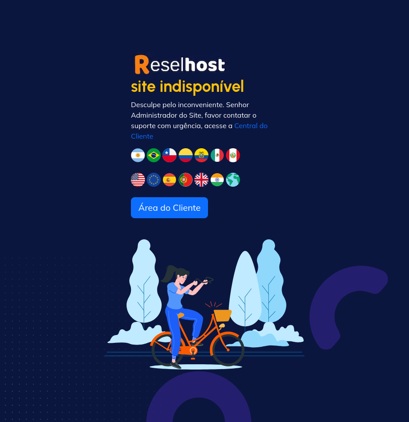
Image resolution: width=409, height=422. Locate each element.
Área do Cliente (169, 207)
